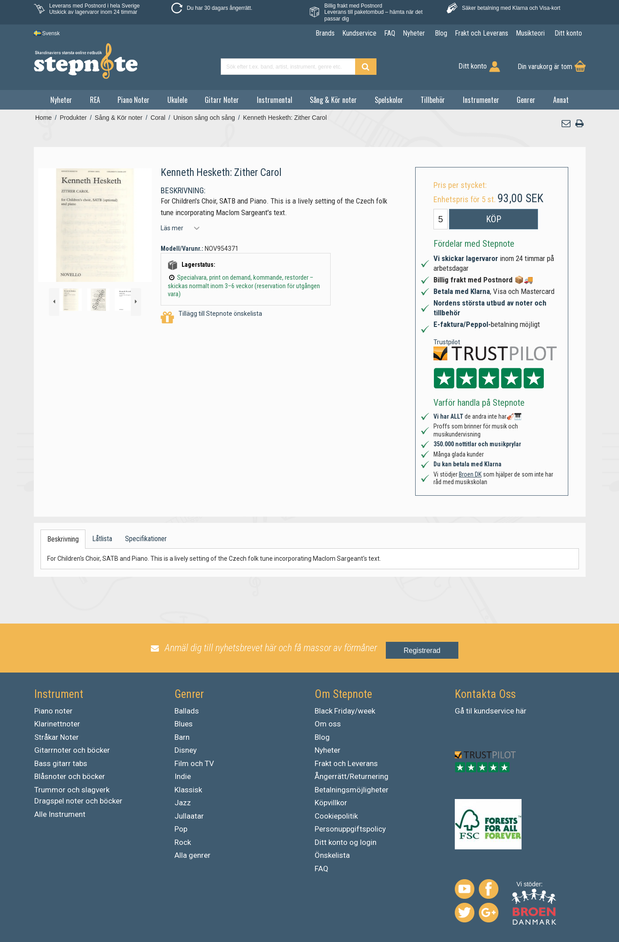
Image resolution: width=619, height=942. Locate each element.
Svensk (47, 33)
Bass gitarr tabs (60, 763)
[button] (566, 123)
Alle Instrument (59, 814)
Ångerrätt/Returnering (351, 776)
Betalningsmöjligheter (351, 789)
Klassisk (188, 789)
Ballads (186, 710)
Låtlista (102, 538)
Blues (183, 723)
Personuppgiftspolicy (350, 828)
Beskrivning (63, 539)
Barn (182, 737)
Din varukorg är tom (545, 66)
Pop (180, 828)
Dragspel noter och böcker (78, 800)
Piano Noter (133, 99)
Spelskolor (389, 99)
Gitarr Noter (222, 99)
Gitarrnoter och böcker (72, 750)
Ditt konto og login (345, 842)
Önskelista (332, 855)
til (469, 710)
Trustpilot (446, 342)
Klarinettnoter (57, 723)
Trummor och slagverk (71, 789)
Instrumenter (481, 99)
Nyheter (61, 99)
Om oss (328, 723)
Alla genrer (192, 855)
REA (95, 99)
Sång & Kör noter (333, 99)
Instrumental (274, 99)
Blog (322, 737)
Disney (185, 750)
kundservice (494, 710)
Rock (182, 842)
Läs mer (172, 228)
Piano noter (53, 710)
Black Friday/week (345, 710)
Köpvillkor (331, 802)
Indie (182, 776)
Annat (561, 99)
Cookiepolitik (336, 816)
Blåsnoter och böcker (69, 776)
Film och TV (194, 763)
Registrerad (422, 650)
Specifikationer (146, 538)
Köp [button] (493, 219)
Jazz (182, 802)
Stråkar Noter (56, 737)
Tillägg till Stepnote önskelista (211, 318)
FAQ (321, 868)
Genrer (526, 99)
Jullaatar (189, 816)
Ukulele (177, 99)
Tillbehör (433, 99)
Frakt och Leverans (346, 763)
